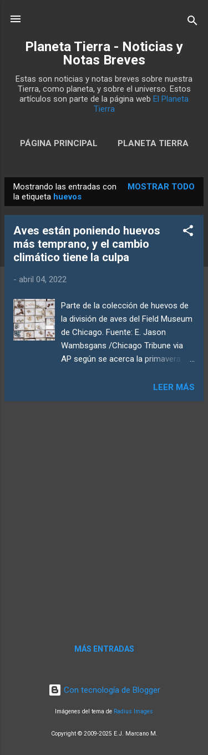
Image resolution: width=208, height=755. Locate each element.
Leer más (174, 387)
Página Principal (59, 143)
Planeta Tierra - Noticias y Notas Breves (104, 53)
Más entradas (104, 648)
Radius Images (133, 711)
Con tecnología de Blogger (104, 690)
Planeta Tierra (153, 143)
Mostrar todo (161, 187)
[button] (188, 232)
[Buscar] (192, 22)
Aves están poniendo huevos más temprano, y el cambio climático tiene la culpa (86, 244)
